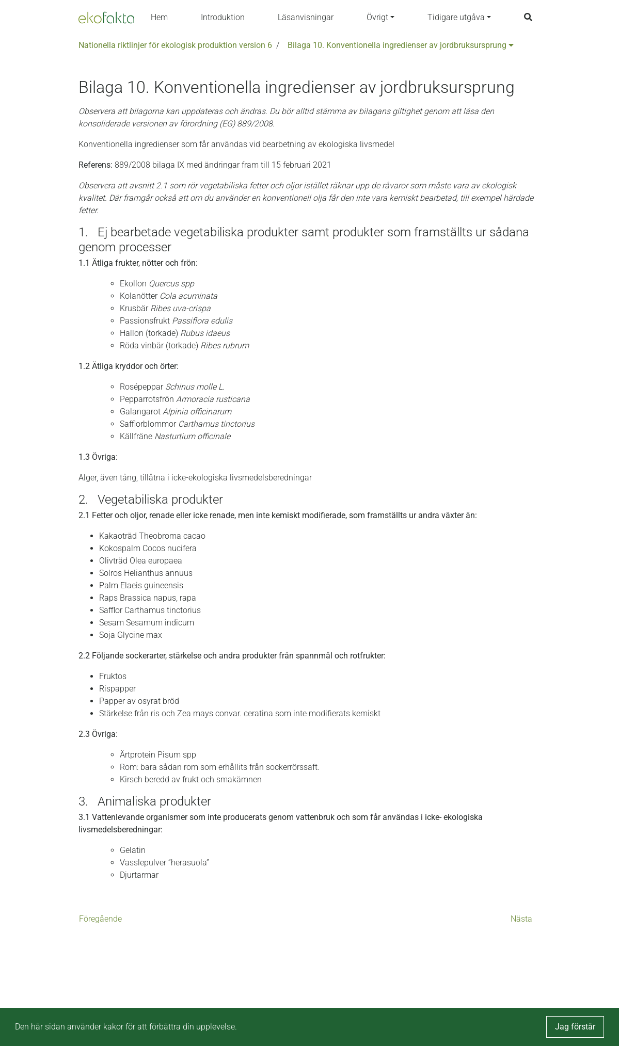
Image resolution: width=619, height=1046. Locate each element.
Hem (159, 17)
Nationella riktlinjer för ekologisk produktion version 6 (175, 45)
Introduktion (223, 17)
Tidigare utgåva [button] (456, 17)
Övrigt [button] (377, 17)
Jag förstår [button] (575, 1027)
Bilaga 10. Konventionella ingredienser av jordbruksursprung (401, 45)
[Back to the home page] (106, 17)
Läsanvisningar (306, 17)
